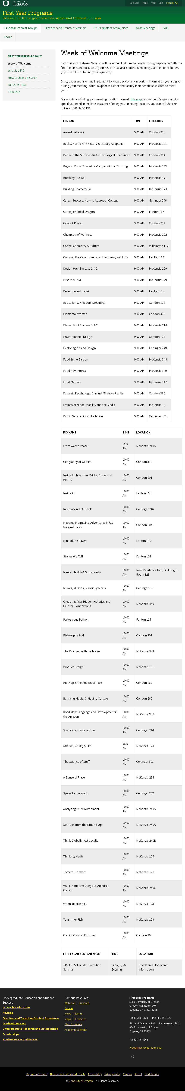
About (8, 37)
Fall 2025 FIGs (17, 84)
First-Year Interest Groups (20, 28)
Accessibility (95, 1074)
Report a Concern (36, 1074)
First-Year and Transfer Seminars (65, 28)
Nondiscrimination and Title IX (67, 1074)
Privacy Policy (112, 1074)
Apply (145, 3)
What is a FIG (16, 70)
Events (78, 1014)
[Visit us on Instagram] (132, 1057)
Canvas (69, 1008)
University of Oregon (81, 1081)
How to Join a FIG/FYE (22, 77)
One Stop (134, 3)
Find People (152, 1074)
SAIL (165, 28)
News (68, 1014)
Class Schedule (73, 1024)
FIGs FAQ (14, 92)
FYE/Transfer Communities (111, 28)
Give (161, 3)
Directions (80, 1019)
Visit (153, 3)
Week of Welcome (19, 63)
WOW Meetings (145, 28)
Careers (127, 1074)
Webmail (70, 1003)
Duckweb (84, 1003)
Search (170, 3)
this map (136, 99)
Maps (68, 1019)
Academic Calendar (76, 1030)
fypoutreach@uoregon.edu (145, 1048)
